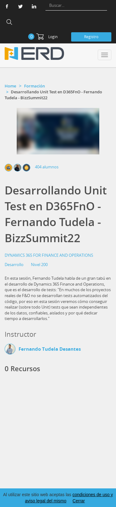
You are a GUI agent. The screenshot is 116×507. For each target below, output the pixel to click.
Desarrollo (14, 264)
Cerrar (79, 500)
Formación (34, 86)
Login (53, 36)
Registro (91, 36)
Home (10, 86)
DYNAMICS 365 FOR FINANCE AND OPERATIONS (49, 255)
